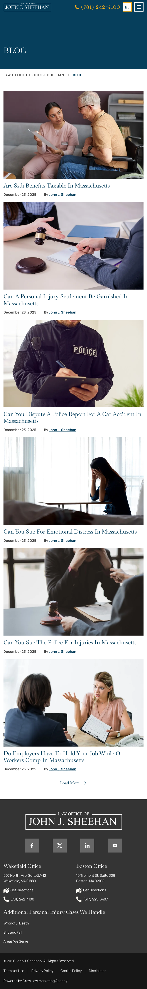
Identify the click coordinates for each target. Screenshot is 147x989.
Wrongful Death (16, 923)
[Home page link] (27, 7)
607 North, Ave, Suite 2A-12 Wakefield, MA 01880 (25, 878)
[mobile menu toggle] (139, 7)
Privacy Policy (42, 970)
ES (127, 7)
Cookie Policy (71, 970)
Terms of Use (13, 970)
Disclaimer (97, 970)
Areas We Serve (15, 941)
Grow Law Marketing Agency (45, 980)
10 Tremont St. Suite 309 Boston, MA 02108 (96, 878)
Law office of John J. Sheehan (33, 75)
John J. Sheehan (62, 195)
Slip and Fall (12, 932)
